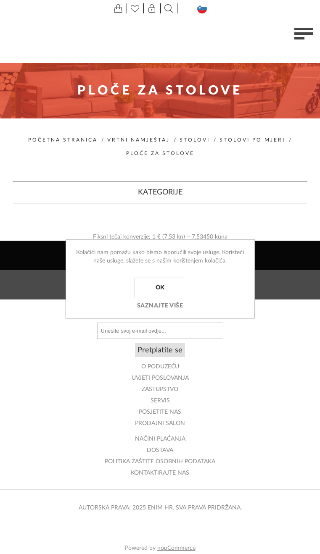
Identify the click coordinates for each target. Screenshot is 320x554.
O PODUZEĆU (160, 367)
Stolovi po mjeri (252, 139)
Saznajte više (160, 306)
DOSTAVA (160, 450)
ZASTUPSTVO (160, 389)
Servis (160, 401)
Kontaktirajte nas (160, 473)
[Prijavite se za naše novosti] (160, 331)
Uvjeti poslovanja (160, 378)
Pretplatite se (160, 350)
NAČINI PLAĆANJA (160, 439)
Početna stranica (63, 139)
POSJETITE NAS (160, 412)
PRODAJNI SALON (160, 423)
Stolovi (195, 139)
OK (160, 288)
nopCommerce (176, 548)
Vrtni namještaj (138, 139)
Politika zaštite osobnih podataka (160, 462)
